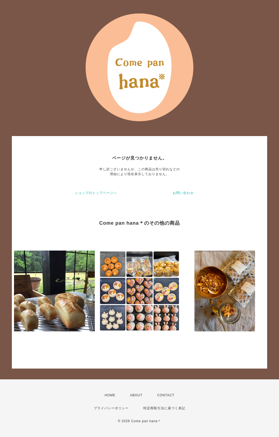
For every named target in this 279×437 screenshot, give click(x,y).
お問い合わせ (183, 193)
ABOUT (136, 395)
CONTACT (165, 395)
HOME (109, 395)
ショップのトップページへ (96, 193)
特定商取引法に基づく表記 (164, 408)
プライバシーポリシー (111, 408)
